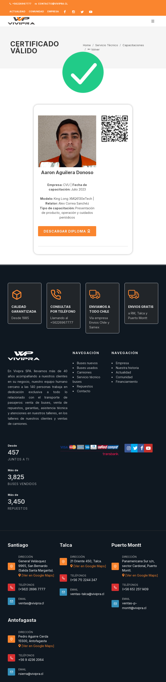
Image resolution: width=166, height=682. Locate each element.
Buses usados (87, 368)
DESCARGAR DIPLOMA (67, 231)
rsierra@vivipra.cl (30, 674)
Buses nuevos (87, 363)
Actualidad (17, 11)
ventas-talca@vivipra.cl (87, 594)
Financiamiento (127, 381)
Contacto (83, 391)
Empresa (53, 11)
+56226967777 (20, 4)
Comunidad (36, 11)
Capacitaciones (133, 45)
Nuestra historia (127, 368)
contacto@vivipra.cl (51, 4)
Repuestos (85, 386)
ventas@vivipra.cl (31, 603)
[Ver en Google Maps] (36, 575)
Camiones (84, 372)
